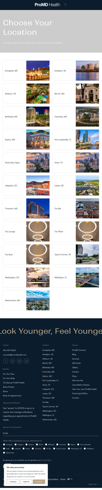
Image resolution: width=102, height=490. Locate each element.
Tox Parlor (58, 231)
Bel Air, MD (59, 93)
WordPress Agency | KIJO (12, 486)
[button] (65, 4)
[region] (26, 475)
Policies (63, 481)
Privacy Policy (46, 462)
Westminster (10, 455)
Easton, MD (10, 139)
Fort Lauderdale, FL (62, 139)
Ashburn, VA (10, 93)
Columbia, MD (60, 116)
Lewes (28, 451)
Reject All (26, 482)
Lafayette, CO (11, 185)
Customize (13, 482)
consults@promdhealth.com (15, 354)
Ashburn (31, 447)
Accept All (39, 482)
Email (5, 435)
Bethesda (51, 447)
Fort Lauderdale (85, 447)
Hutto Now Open (12, 162)
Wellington (90, 451)
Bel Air (41, 447)
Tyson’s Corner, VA (62, 254)
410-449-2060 (10, 350)
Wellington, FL (60, 277)
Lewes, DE (59, 185)
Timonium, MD (11, 208)
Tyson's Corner (61, 451)
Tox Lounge (10, 231)
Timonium (38, 451)
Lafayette (18, 451)
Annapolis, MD (11, 70)
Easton (73, 447)
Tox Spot (9, 254)
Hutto (8, 451)
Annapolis (9, 447)
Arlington (20, 447)
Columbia (62, 447)
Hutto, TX (58, 162)
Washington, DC (12, 277)
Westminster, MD (12, 300)
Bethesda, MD (11, 116)
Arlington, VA (60, 70)
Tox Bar (57, 208)
